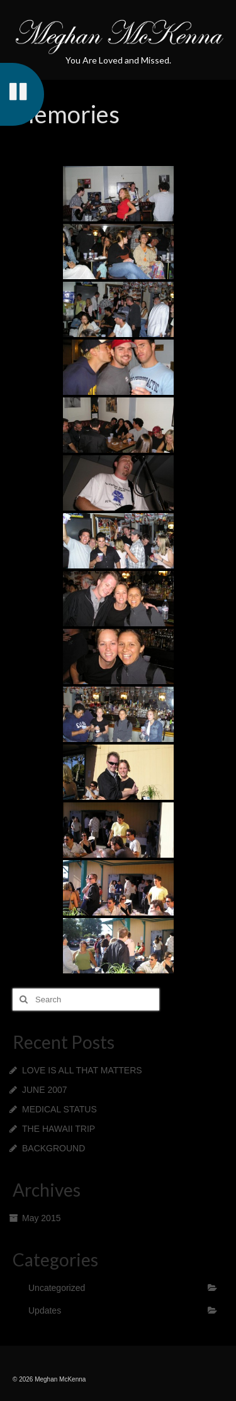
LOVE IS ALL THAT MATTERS (82, 1070)
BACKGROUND (53, 1148)
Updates (44, 1310)
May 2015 (41, 1218)
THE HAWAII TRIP (58, 1129)
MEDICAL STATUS (59, 1109)
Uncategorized (56, 1288)
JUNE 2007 (44, 1090)
